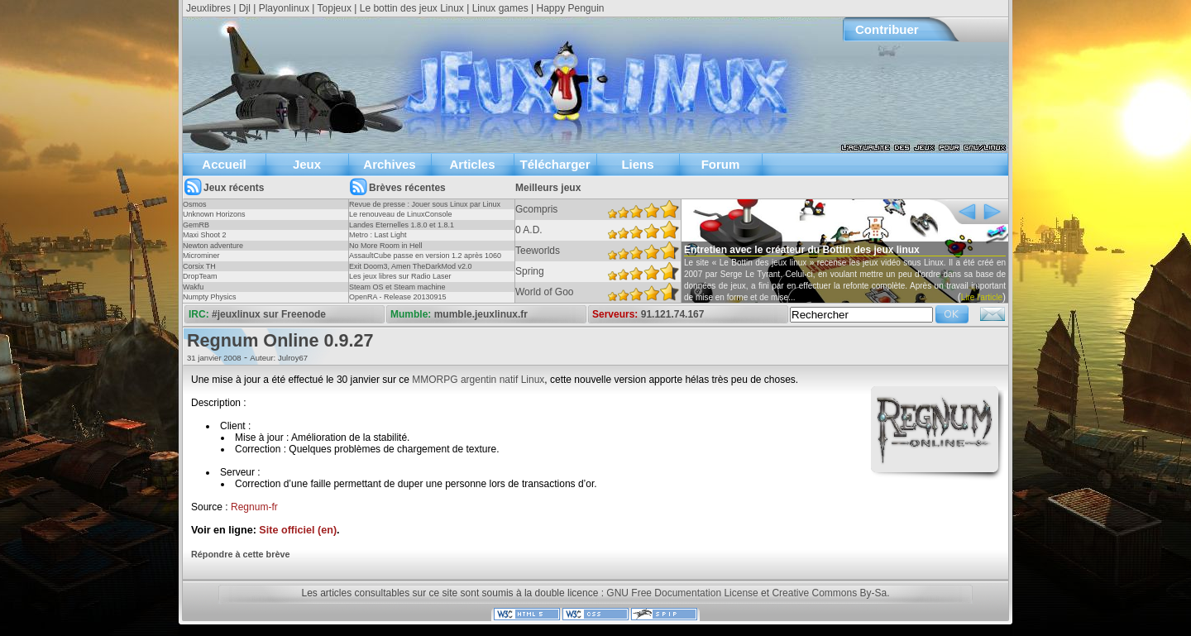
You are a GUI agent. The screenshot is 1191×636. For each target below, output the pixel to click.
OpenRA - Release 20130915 (398, 297)
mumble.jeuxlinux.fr (481, 314)
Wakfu (193, 287)
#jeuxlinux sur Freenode (269, 314)
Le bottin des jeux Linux (412, 8)
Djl (245, 8)
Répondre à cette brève (240, 554)
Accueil (224, 164)
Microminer (201, 255)
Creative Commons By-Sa (829, 593)
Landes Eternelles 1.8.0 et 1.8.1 (401, 225)
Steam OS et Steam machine (397, 287)
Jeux (307, 164)
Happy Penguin (570, 8)
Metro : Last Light (378, 235)
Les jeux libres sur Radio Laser (400, 276)
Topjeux (335, 8)
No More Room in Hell (386, 245)
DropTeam (200, 276)
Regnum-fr (254, 507)
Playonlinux (284, 8)
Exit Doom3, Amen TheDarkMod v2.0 (410, 266)
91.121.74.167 (673, 314)
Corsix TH (199, 266)
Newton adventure (213, 245)
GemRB (196, 225)
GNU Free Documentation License (682, 593)
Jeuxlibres (208, 8)
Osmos (195, 204)
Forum (720, 164)
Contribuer (887, 29)
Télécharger (554, 164)
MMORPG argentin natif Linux (478, 379)
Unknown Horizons (214, 214)
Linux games (500, 8)
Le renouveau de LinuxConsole (400, 214)
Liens (637, 164)
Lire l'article (981, 297)
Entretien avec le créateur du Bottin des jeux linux (802, 250)
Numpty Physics (210, 297)
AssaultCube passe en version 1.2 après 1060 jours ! (425, 260)
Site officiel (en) (298, 530)
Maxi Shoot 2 (205, 235)
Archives (389, 164)
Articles (472, 164)
